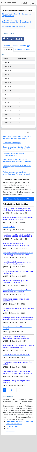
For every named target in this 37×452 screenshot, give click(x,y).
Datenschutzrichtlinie (23, 49)
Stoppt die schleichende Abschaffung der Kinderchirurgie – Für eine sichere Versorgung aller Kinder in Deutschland (17, 138)
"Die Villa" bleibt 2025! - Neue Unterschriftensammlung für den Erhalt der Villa (17, 22)
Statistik (8, 49)
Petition (7, 45)
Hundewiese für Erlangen (12, 143)
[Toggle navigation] (33, 3)
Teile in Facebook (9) (12, 39)
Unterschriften (21, 45)
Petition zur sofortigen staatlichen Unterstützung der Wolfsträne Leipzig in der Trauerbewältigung (16, 174)
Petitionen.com (8, 2)
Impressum (10, 431)
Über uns (9, 428)
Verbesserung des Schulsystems (13, 26)
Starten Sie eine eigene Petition (18, 199)
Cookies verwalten (13, 426)
